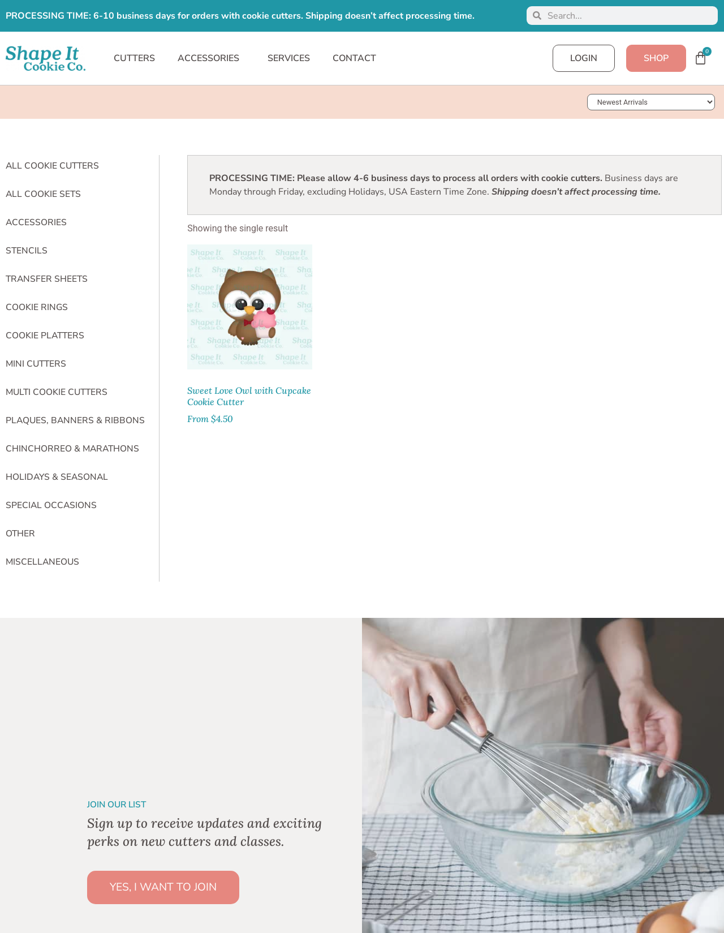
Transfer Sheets (47, 279)
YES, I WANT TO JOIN (163, 887)
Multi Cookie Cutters (56, 392)
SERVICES (289, 58)
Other (20, 533)
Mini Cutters (36, 364)
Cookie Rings (37, 307)
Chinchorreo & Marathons (72, 448)
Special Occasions (51, 505)
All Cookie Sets (43, 194)
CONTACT (354, 58)
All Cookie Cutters (52, 166)
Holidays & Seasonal (57, 477)
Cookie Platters (45, 335)
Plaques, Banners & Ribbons (75, 420)
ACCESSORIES (211, 58)
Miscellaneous (42, 562)
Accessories (36, 222)
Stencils (27, 250)
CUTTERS (134, 58)
